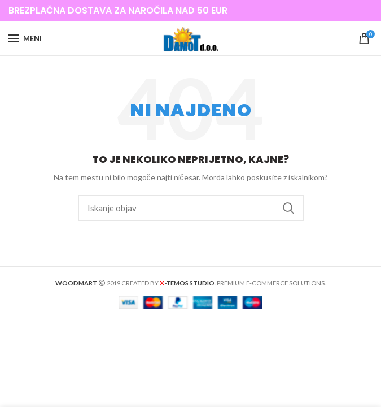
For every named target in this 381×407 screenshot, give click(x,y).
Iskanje (288, 208)
